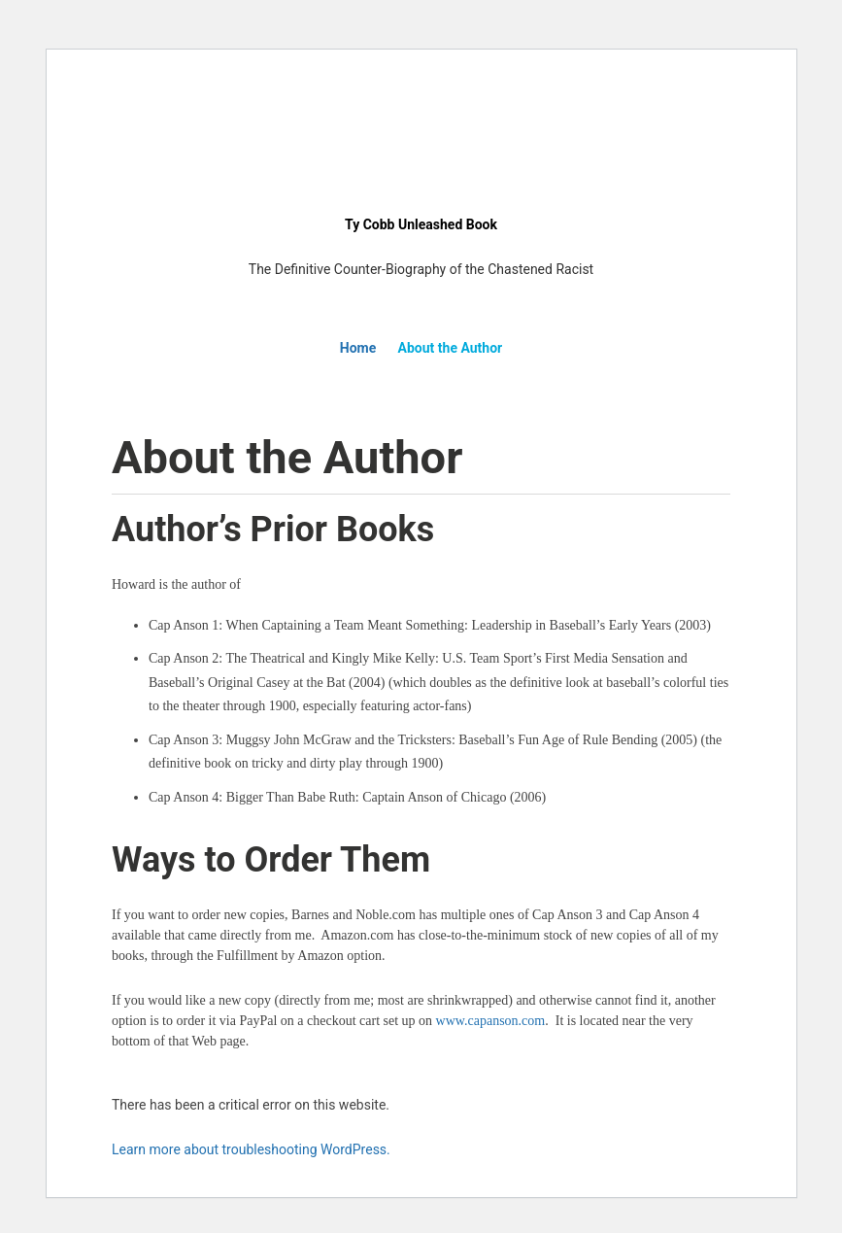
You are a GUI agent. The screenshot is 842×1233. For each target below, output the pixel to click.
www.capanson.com (491, 1020)
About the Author (450, 348)
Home (358, 348)
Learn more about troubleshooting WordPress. (251, 1149)
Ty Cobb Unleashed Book (421, 224)
